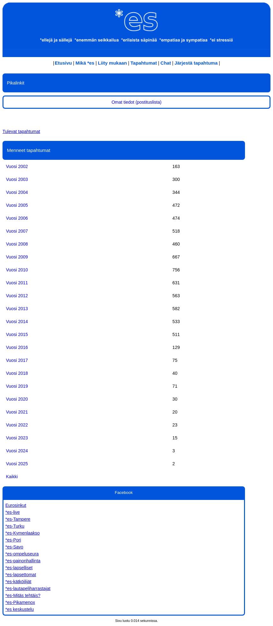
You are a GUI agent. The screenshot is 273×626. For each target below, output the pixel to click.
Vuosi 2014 (17, 321)
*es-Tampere (17, 519)
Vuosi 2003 (17, 179)
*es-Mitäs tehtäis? (22, 595)
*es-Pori (13, 539)
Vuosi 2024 (17, 450)
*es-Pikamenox (20, 602)
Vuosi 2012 (17, 295)
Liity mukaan (112, 63)
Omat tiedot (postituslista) (136, 102)
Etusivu (63, 63)
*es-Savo (14, 546)
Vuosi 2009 (17, 256)
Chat (166, 63)
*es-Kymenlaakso (22, 533)
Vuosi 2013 (17, 308)
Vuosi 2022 (17, 424)
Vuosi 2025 (17, 463)
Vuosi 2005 (17, 205)
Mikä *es (85, 63)
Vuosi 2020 (17, 399)
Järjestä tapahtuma (196, 63)
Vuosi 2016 (17, 347)
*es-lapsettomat (20, 574)
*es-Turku (14, 526)
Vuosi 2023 (17, 437)
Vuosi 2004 (17, 192)
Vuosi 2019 (17, 386)
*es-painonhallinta (22, 560)
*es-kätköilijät (18, 581)
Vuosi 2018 (17, 373)
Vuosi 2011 (17, 282)
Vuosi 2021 (17, 411)
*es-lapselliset (18, 567)
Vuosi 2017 (17, 360)
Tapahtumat (143, 63)
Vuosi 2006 (17, 218)
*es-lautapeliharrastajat (27, 588)
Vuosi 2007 (17, 231)
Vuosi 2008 (17, 243)
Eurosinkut (15, 505)
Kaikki (12, 476)
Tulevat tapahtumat (21, 131)
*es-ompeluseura (22, 553)
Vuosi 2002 (17, 166)
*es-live (12, 512)
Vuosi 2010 (17, 269)
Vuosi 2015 (17, 334)
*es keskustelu (19, 609)
